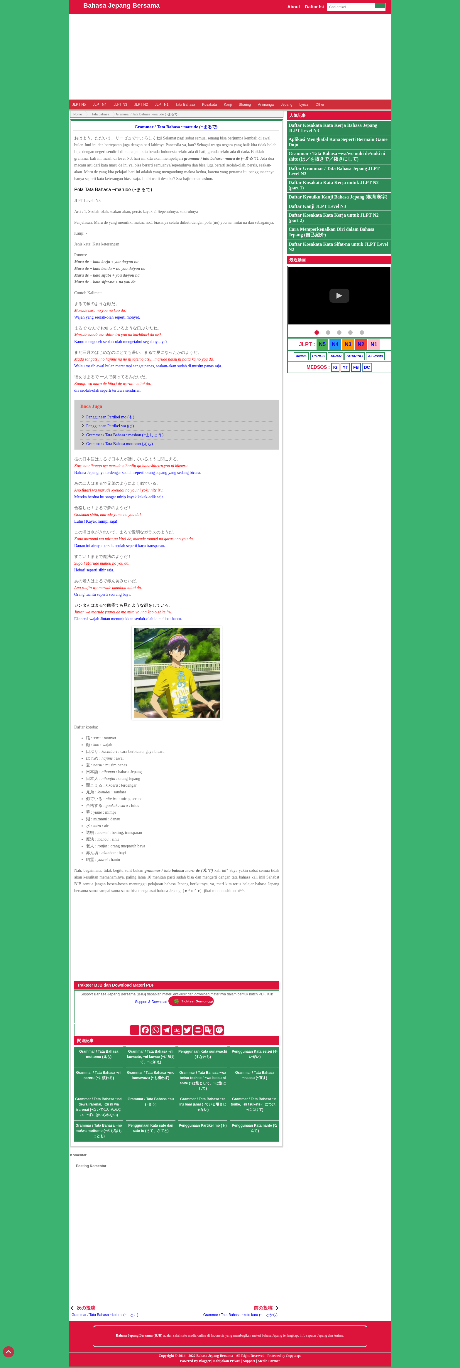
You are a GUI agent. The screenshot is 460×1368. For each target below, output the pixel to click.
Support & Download (151, 1002)
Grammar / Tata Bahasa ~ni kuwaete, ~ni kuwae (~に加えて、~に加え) (151, 1056)
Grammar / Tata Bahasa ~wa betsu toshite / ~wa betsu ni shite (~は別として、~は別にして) (202, 1081)
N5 (322, 344)
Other (319, 104)
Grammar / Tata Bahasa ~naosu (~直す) (254, 1075)
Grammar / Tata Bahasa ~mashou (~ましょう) (124, 435)
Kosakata (209, 104)
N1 (374, 344)
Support (249, 1361)
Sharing (245, 104)
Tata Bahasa (185, 104)
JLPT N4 (99, 104)
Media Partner (269, 1361)
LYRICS (318, 356)
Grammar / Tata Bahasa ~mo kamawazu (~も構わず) (151, 1075)
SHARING (354, 356)
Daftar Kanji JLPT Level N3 (317, 206)
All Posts (375, 356)
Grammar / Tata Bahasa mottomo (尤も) (119, 444)
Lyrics (304, 104)
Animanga (266, 104)
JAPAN (335, 356)
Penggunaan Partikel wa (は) (110, 426)
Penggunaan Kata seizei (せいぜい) (255, 1054)
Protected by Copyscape (284, 1356)
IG (335, 367)
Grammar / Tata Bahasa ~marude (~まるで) (175, 126)
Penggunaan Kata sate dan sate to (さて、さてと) (150, 1128)
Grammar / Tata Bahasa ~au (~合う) (151, 1101)
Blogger (205, 1361)
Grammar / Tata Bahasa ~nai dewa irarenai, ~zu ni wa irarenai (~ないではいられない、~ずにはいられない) (98, 1107)
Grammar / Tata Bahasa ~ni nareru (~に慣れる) (98, 1075)
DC (367, 367)
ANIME (301, 356)
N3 (348, 344)
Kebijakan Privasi (226, 1361)
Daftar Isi (314, 6)
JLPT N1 (161, 104)
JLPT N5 (79, 104)
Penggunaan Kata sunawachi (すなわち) (202, 1054)
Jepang (286, 104)
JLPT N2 (141, 104)
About (293, 6)
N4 (335, 344)
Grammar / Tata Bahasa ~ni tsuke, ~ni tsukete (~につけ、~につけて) (255, 1104)
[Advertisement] (230, 57)
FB (356, 367)
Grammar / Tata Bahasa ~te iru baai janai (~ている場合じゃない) (202, 1104)
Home (77, 114)
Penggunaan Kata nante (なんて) (255, 1128)
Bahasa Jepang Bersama (121, 5)
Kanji (228, 104)
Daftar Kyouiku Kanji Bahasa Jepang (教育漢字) (338, 196)
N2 (361, 344)
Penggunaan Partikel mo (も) (110, 417)
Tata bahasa (100, 114)
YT (345, 367)
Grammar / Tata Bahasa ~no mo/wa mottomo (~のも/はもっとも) (99, 1130)
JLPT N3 (120, 104)
